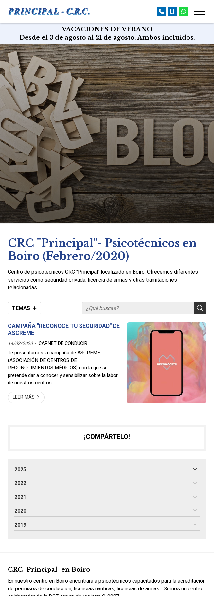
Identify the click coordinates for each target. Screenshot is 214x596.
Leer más (24, 397)
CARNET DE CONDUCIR (63, 343)
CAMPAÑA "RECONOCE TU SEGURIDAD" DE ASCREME (64, 329)
